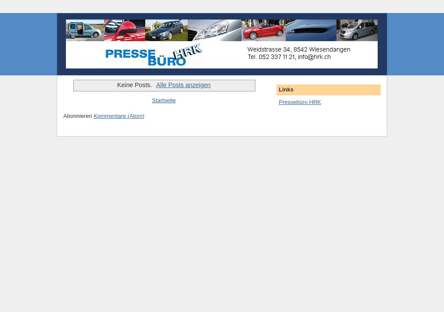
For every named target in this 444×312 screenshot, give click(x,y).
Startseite (164, 100)
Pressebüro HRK (300, 102)
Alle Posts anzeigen (183, 84)
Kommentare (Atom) (119, 116)
